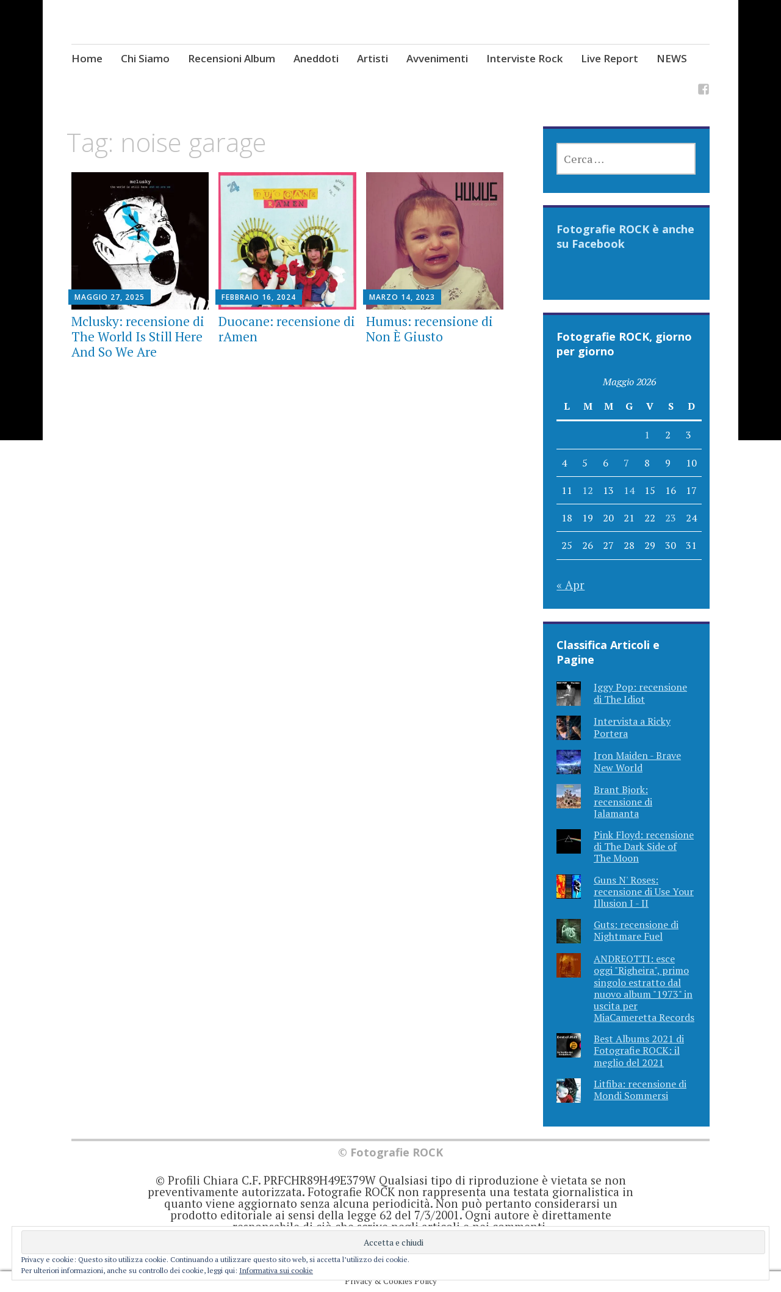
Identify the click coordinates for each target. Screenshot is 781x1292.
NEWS (672, 58)
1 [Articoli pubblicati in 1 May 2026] (647, 434)
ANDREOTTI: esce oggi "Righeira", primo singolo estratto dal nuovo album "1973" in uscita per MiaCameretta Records (644, 988)
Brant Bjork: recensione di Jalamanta (623, 801)
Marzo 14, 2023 (402, 297)
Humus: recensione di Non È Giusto (429, 329)
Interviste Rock (524, 58)
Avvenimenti (437, 58)
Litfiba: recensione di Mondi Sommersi (640, 1089)
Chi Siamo (145, 58)
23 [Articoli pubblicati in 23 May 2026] (670, 517)
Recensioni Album (231, 58)
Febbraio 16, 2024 (258, 297)
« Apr (570, 584)
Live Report (609, 58)
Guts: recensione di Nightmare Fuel (636, 930)
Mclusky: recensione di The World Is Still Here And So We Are (137, 336)
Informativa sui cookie (276, 1270)
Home (87, 58)
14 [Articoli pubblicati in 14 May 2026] (629, 490)
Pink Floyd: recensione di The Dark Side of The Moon (644, 846)
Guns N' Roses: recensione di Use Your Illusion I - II (644, 891)
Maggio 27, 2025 (109, 297)
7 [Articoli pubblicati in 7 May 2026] (626, 463)
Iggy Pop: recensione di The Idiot (640, 692)
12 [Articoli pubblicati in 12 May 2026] (587, 490)
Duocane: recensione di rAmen (286, 329)
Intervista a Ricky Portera (632, 726)
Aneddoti (316, 58)
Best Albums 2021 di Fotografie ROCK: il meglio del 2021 (639, 1050)
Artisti (372, 58)
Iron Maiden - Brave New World (637, 761)
